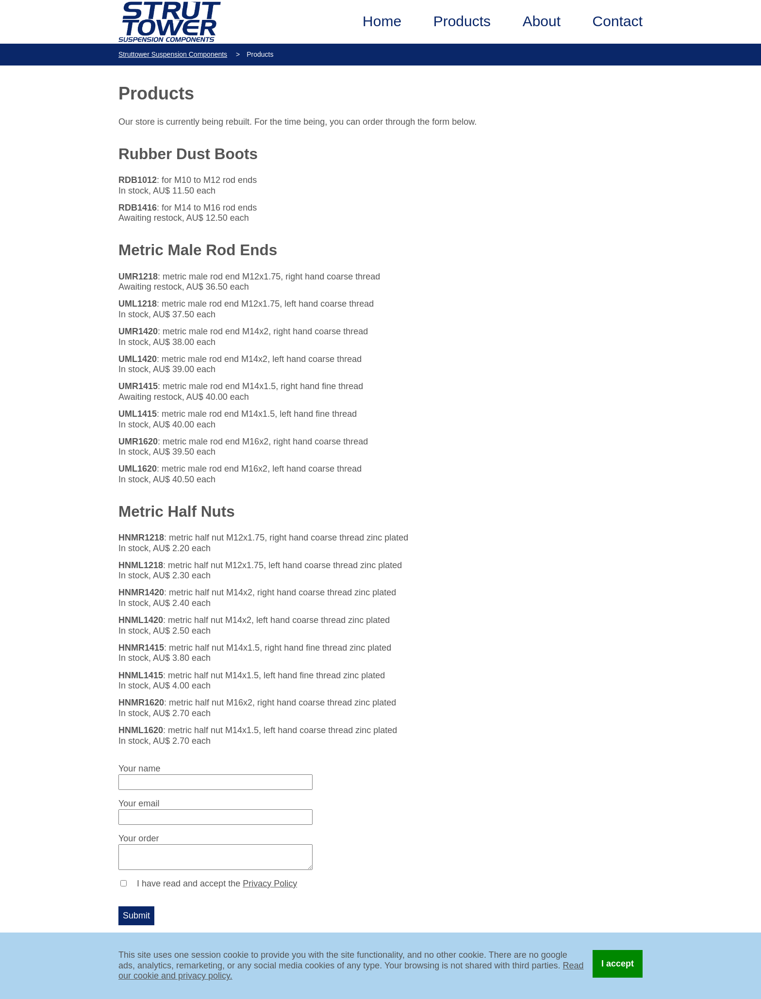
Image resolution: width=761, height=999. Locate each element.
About (542, 21)
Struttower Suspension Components (172, 54)
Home (382, 21)
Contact (618, 21)
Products (462, 21)
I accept (617, 963)
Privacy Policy (270, 883)
